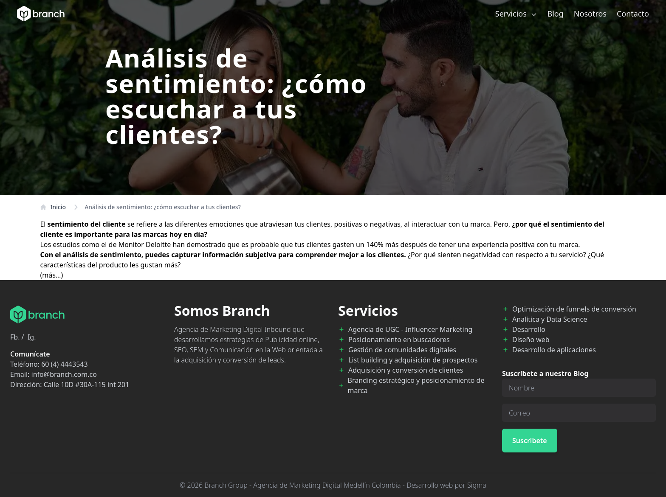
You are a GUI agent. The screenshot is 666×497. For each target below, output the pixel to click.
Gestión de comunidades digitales (402, 349)
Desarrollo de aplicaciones (554, 349)
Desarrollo (528, 329)
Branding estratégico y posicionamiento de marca (416, 385)
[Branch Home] (41, 13)
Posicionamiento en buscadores (399, 339)
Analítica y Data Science (549, 319)
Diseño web (531, 339)
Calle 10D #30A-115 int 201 (87, 384)
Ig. (32, 337)
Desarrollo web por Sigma (446, 485)
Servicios (516, 13)
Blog (555, 13)
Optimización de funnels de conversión (574, 309)
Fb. (15, 337)
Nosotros (590, 13)
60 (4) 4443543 (64, 364)
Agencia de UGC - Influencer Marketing (410, 329)
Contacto (633, 13)
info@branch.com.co (64, 374)
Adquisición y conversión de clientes (405, 370)
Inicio (53, 207)
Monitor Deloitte (145, 244)
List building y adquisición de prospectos (412, 360)
